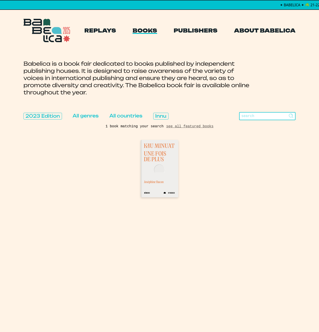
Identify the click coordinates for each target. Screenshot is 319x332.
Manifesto (138, 275)
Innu (160, 116)
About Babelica (265, 30)
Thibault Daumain (183, 319)
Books (145, 30)
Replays (100, 30)
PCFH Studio (156, 319)
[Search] (267, 116)
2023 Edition (43, 116)
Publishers (195, 30)
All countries (125, 116)
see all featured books (189, 126)
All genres (86, 116)
